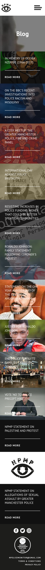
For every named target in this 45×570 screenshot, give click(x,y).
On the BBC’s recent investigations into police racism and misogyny (20, 96)
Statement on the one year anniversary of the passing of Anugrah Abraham (21, 292)
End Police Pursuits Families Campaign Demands (20, 362)
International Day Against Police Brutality (18, 174)
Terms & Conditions (29, 561)
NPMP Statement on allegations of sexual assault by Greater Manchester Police (22, 497)
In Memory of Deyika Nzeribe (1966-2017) (20, 60)
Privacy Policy (33, 564)
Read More (12, 77)
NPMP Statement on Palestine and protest (22, 429)
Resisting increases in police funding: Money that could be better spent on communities (22, 212)
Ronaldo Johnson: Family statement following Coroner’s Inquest (20, 252)
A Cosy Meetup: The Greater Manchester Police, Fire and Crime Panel (21, 136)
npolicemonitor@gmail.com (25, 558)
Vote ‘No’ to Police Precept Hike (18, 397)
